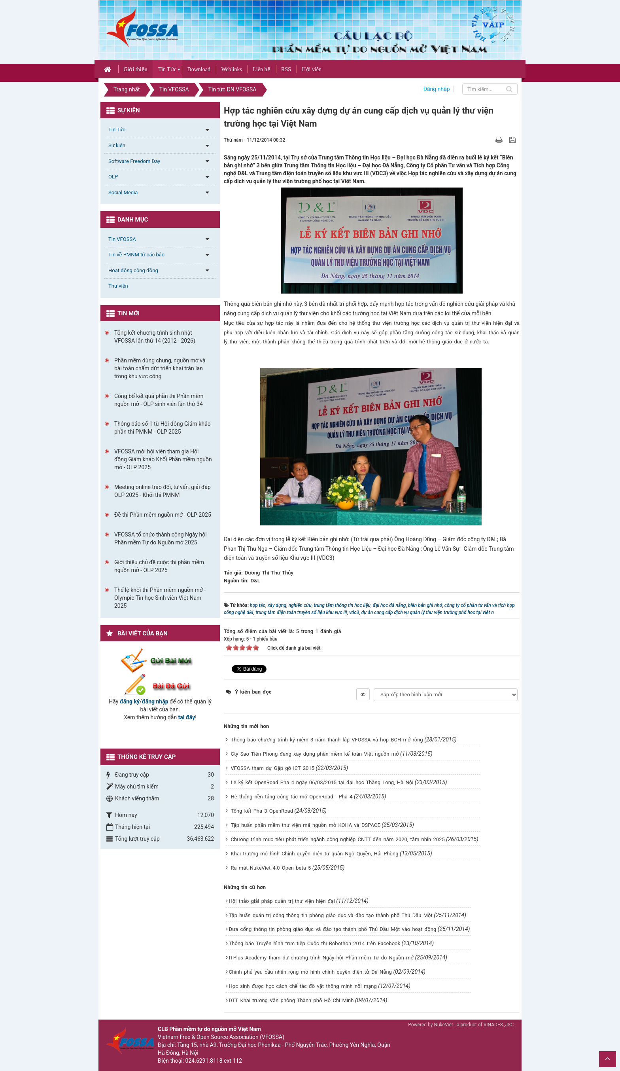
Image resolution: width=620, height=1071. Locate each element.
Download (198, 69)
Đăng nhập (436, 89)
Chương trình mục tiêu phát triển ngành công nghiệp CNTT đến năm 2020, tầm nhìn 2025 (338, 839)
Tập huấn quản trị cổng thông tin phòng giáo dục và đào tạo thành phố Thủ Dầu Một (331, 915)
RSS (286, 69)
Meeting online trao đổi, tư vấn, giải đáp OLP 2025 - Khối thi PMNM (162, 491)
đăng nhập (155, 701)
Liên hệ (261, 69)
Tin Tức (167, 69)
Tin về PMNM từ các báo (136, 255)
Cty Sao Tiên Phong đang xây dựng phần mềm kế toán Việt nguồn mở (315, 754)
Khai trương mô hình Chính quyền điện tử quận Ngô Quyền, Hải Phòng (315, 854)
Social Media (123, 192)
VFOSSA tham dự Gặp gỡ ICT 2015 (272, 768)
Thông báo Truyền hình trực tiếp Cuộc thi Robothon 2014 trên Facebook (315, 943)
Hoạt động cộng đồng (133, 270)
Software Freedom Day (134, 161)
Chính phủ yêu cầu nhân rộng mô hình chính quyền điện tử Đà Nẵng (310, 972)
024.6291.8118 (204, 1061)
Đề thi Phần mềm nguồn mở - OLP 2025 (162, 515)
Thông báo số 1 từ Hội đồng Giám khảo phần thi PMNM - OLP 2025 (162, 428)
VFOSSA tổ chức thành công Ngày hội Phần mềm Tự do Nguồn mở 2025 (160, 538)
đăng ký (130, 701)
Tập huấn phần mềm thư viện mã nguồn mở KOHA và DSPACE (305, 825)
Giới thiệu (135, 69)
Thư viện (118, 286)
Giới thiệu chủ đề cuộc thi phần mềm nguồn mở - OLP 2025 (159, 566)
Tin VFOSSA (122, 239)
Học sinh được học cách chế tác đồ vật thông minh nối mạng (303, 986)
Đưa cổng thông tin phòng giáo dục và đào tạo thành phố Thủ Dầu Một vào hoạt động (333, 929)
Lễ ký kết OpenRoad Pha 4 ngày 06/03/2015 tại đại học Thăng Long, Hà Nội (322, 782)
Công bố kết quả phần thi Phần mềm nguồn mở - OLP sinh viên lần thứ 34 (159, 400)
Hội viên (311, 69)
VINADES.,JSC (499, 1024)
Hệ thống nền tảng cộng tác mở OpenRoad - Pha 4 (292, 797)
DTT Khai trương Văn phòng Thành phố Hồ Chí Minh (291, 1000)
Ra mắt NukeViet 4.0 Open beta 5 (271, 868)
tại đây (186, 717)
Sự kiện (116, 145)
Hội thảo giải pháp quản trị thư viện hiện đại (282, 901)
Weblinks (231, 69)
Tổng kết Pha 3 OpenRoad (262, 811)
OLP (113, 177)
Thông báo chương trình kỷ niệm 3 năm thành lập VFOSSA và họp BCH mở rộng (327, 740)
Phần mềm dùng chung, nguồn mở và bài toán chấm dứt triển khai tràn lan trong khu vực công (160, 368)
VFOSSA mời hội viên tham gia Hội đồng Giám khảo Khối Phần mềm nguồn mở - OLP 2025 (163, 459)
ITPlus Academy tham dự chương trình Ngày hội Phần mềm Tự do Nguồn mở (321, 958)
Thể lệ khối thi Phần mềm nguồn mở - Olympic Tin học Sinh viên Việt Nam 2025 (160, 598)
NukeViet (443, 1024)
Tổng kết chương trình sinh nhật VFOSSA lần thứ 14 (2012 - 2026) (154, 337)
